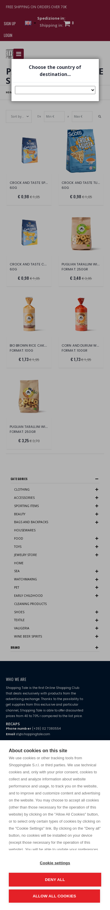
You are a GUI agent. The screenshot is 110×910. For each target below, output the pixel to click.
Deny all (55, 879)
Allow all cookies (54, 896)
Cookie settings (55, 863)
